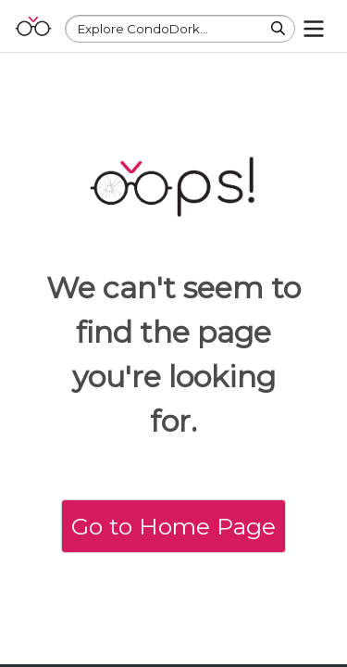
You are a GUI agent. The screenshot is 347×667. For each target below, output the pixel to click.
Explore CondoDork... (143, 28)
